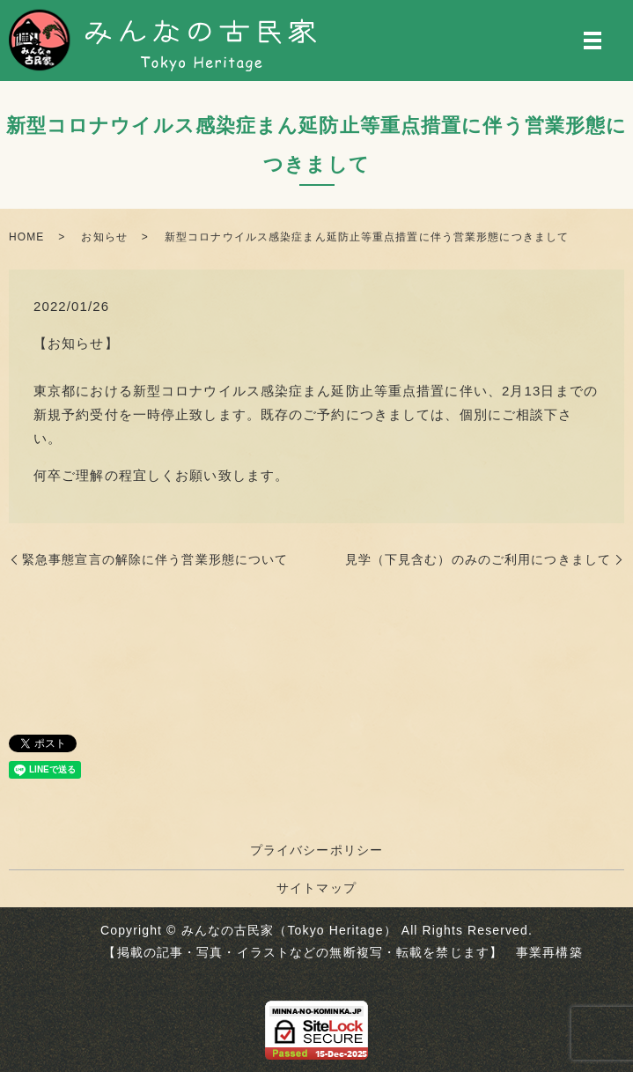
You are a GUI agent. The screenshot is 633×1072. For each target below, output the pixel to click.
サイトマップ (316, 888)
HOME (26, 237)
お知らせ (104, 237)
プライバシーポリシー (316, 850)
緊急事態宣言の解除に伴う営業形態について (155, 559)
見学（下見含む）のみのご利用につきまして (478, 559)
